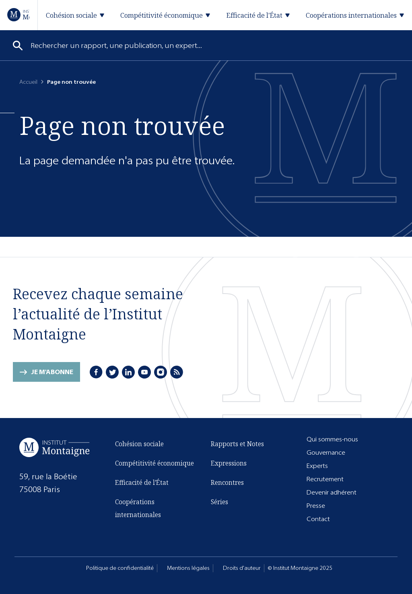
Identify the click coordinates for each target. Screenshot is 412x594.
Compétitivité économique (154, 463)
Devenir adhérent (331, 492)
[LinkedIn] (128, 372)
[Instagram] (160, 372)
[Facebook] (96, 372)
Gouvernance (326, 452)
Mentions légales (188, 568)
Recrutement (325, 479)
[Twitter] (112, 372)
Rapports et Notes (237, 443)
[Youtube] (144, 372)
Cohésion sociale (139, 443)
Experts (317, 466)
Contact (318, 519)
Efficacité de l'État (142, 482)
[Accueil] (18, 14)
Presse (316, 505)
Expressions (229, 463)
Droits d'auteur (242, 568)
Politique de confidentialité (120, 568)
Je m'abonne (52, 372)
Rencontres (227, 482)
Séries (219, 501)
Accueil (28, 82)
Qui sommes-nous (332, 439)
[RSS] (176, 372)
